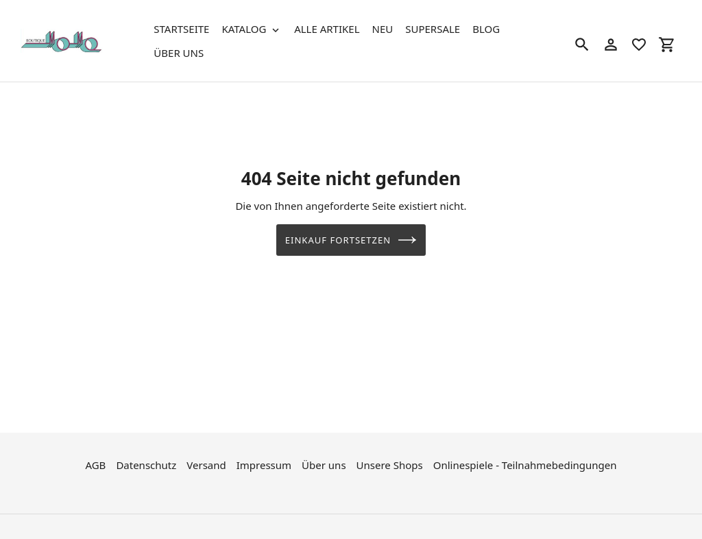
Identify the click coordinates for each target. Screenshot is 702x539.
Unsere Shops (389, 463)
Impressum (264, 463)
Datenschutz (146, 463)
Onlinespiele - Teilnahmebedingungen (525, 463)
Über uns (324, 463)
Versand (206, 463)
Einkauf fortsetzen (351, 240)
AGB (95, 463)
